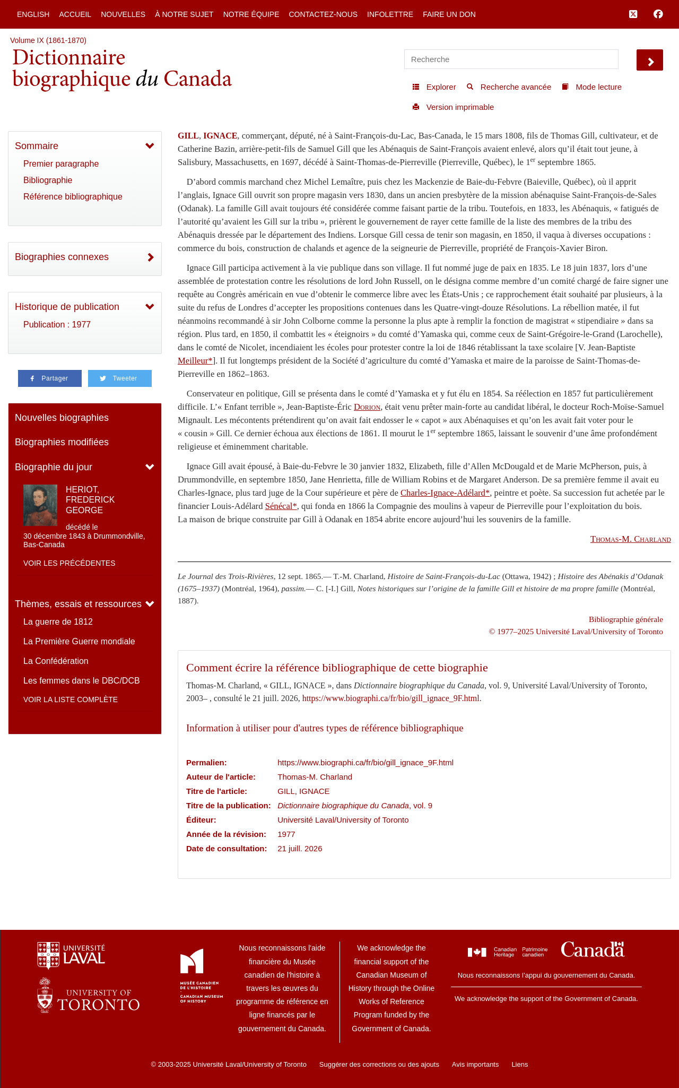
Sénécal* (281, 506)
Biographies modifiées (62, 442)
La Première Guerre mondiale (79, 641)
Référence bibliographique (73, 196)
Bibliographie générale (626, 619)
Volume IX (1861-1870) (48, 40)
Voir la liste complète (70, 699)
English (33, 14)
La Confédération (56, 661)
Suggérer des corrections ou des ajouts (379, 1064)
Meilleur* (195, 361)
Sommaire (36, 146)
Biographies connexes (62, 257)
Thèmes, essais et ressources (78, 604)
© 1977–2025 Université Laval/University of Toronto (576, 631)
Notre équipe (251, 14)
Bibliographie (48, 180)
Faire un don (449, 14)
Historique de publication (67, 306)
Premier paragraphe (61, 163)
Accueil (75, 14)
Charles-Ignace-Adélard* (445, 493)
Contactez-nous (323, 14)
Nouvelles (123, 14)
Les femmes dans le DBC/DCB (81, 680)
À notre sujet (184, 14)
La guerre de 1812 (58, 621)
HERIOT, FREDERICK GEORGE (90, 499)
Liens (519, 1064)
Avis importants (475, 1064)
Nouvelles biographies (62, 417)
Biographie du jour (53, 467)
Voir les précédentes (69, 563)
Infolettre (390, 14)
